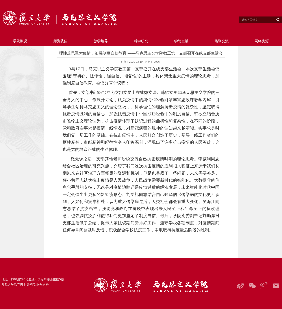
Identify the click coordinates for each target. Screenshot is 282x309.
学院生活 (181, 41)
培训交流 (222, 41)
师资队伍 (60, 41)
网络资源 (262, 41)
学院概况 (20, 41)
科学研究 (141, 41)
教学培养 (101, 41)
